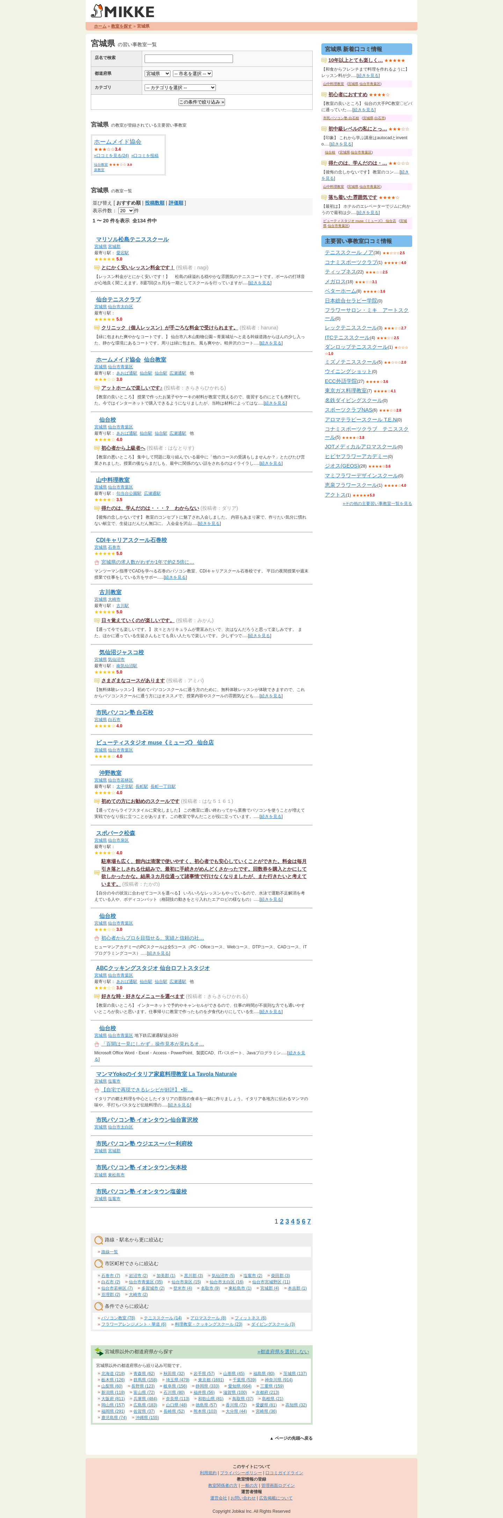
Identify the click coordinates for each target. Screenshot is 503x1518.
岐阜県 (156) (175, 1386)
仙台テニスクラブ (118, 299)
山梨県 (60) (112, 1386)
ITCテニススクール (347, 337)
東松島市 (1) (240, 1288)
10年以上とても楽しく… (355, 60)
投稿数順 (155, 203)
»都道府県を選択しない (283, 1351)
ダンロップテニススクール (356, 347)
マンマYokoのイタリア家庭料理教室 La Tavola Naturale (166, 1074)
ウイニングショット (348, 371)
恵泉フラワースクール (351, 485)
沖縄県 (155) (147, 1417)
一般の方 (249, 1485)
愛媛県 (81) (266, 1405)
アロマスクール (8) (208, 1318)
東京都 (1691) (211, 1379)
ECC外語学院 (341, 381)
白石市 (114, 719)
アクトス (335, 495)
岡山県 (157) (113, 1405)
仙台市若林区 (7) (117, 1288)
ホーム (100, 26)
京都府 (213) (267, 1392)
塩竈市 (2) (252, 1275)
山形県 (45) (234, 1373)
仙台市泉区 (118, 840)
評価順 (176, 203)
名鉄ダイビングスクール (353, 400)
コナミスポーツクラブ (351, 262)
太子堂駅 (124, 786)
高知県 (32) (296, 1405)
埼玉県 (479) (177, 1379)
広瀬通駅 (177, 373)
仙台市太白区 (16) (226, 1282)
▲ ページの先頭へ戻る (291, 1438)
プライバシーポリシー (241, 1472)
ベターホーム (340, 291)
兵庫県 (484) (145, 1398)
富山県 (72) (144, 1392)
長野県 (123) (143, 1386)
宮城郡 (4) (269, 1288)
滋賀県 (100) (235, 1392)
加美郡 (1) (165, 1275)
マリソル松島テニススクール (132, 239)
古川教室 (110, 592)
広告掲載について (276, 1498)
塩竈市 (114, 1081)
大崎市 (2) (138, 1294)
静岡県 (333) (207, 1386)
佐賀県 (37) (144, 1411)
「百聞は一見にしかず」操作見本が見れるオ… (152, 1044)
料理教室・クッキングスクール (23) (208, 1324)
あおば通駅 (126, 373)
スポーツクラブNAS (348, 410)
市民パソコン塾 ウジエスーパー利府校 (144, 1144)
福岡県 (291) (113, 1411)
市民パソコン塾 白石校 (124, 712)
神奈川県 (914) (278, 1379)
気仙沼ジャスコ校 (121, 652)
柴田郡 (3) (280, 1275)
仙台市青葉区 (120, 366)
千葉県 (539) (244, 1379)
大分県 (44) (236, 1411)
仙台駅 (146, 373)
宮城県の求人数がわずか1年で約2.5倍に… (147, 562)
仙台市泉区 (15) (186, 1282)
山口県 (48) (176, 1405)
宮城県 (100, 246)
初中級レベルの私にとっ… (357, 128)
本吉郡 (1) (297, 1288)
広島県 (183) (145, 1405)
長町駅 (142, 786)
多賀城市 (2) (153, 1288)
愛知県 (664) (240, 1386)
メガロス (335, 281)
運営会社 (218, 1498)
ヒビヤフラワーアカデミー (356, 456)
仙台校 (107, 420)
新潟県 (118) (113, 1392)
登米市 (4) (182, 1288)
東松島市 (116, 1175)
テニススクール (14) (163, 1318)
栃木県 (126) (113, 1379)
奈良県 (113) (177, 1398)
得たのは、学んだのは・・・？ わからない (150, 508)
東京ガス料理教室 (346, 390)
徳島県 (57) (206, 1405)
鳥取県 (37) (243, 1398)
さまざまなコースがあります (133, 680)
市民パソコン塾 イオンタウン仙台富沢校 (147, 1120)
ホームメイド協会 (117, 141)
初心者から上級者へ (123, 448)
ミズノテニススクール (351, 362)
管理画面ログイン (278, 1485)
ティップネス (340, 272)
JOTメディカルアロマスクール (361, 446)
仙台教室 (101, 164)
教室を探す (121, 26)
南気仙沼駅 (126, 665)
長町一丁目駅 (163, 786)
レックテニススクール (351, 327)
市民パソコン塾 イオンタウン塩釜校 (141, 1192)
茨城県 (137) (295, 1373)
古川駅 (122, 605)
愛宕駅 (122, 252)
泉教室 (99, 170)
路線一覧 (109, 1251)
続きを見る (259, 282)
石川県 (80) (174, 1392)
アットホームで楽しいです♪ (131, 388)
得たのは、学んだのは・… (357, 163)
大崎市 (114, 599)
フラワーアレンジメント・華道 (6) (133, 1324)
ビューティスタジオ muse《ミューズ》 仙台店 (155, 743)
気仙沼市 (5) (223, 1275)
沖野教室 (110, 773)
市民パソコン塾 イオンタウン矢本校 (141, 1167)
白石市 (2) (110, 1282)
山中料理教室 (113, 480)
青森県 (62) (144, 1373)
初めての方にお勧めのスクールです (140, 801)
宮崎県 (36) (266, 1411)
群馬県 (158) (145, 1379)
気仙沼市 (116, 659)
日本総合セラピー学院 (351, 301)
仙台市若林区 (120, 780)
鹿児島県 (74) (114, 1417)
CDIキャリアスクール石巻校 (131, 540)
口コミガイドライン (284, 1472)
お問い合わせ (243, 1498)
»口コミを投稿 (145, 155)
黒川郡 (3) (193, 1275)
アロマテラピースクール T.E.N (361, 419)
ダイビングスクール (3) (273, 1324)
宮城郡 (114, 246)
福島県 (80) (264, 1373)
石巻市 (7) (110, 1275)
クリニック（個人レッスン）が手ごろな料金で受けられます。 (169, 327)
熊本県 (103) (205, 1411)
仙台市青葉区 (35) (146, 1282)
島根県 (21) (272, 1398)
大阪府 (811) (113, 1398)
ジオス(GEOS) (342, 466)
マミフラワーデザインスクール (361, 475)
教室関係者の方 (223, 1485)
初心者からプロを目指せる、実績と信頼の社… (152, 938)
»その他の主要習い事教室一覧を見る (377, 503)
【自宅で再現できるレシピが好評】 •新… (146, 1089)
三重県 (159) (272, 1386)
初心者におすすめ (347, 94)
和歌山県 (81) (211, 1398)
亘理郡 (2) (110, 1294)
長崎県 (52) (174, 1411)
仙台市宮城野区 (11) (271, 1282)
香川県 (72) (236, 1405)
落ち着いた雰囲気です (352, 197)
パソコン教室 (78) (118, 1318)
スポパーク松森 (115, 833)
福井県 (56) (204, 1392)
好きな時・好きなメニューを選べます (142, 996)
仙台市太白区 (120, 306)
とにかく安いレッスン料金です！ (138, 267)
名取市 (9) (210, 1288)
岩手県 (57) (204, 1373)
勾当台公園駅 (128, 493)
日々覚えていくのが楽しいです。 (138, 620)
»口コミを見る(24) (111, 155)
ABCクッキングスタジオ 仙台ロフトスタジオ (153, 968)
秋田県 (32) (174, 1373)
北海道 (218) (113, 1373)
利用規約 (208, 1472)
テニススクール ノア (349, 252)
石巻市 (114, 547)
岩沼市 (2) (138, 1275)
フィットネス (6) (250, 1318)
